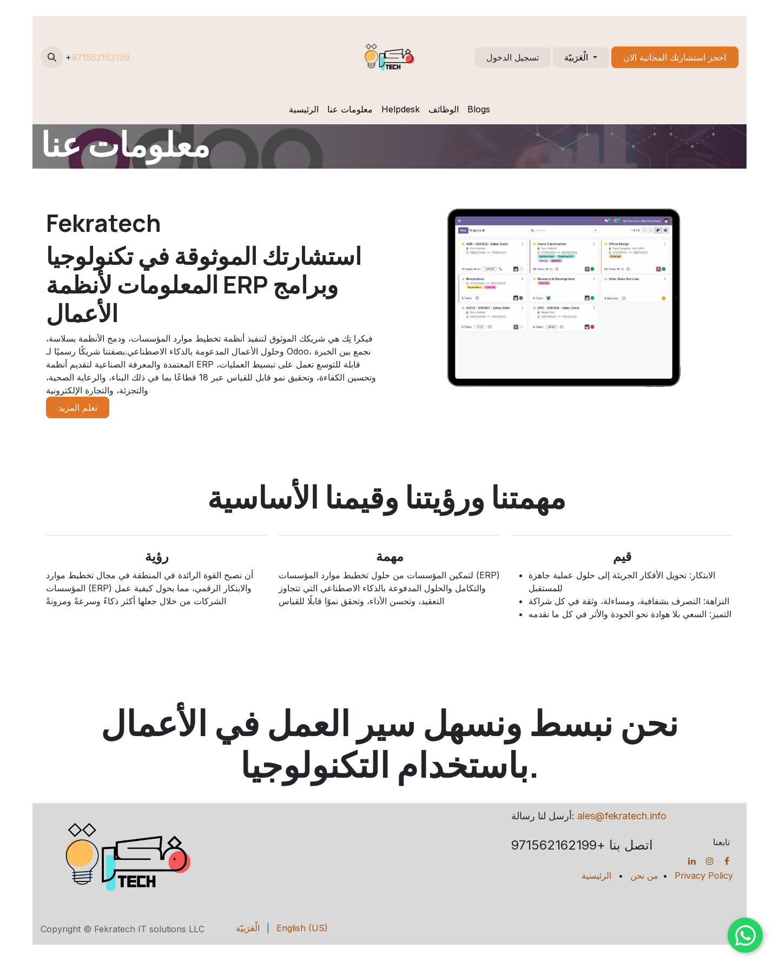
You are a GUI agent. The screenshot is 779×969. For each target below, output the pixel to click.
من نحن (644, 875)
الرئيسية (596, 875)
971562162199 (100, 57)
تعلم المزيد (77, 407)
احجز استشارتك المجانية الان (674, 57)
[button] (52, 57)
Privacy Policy (704, 875)
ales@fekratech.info (621, 815)
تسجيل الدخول (512, 57)
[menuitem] (304, 109)
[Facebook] (726, 860)
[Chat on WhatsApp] (745, 935)
